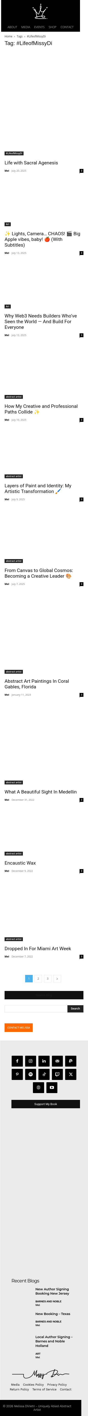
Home (8, 36)
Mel (7, 170)
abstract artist (13, 396)
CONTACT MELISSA (18, 1027)
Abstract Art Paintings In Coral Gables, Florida (37, 684)
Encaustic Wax (20, 863)
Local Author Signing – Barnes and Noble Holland (53, 1341)
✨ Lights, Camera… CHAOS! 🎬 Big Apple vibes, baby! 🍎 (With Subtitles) (42, 239)
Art (7, 224)
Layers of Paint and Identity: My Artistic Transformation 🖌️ (38, 488)
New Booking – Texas (52, 1314)
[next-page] (57, 978)
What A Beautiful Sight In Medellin (41, 792)
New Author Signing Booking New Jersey (52, 1291)
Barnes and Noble (48, 1301)
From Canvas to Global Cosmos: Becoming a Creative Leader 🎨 (39, 573)
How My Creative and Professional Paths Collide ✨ (41, 409)
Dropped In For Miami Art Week (38, 948)
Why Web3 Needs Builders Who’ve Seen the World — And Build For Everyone (41, 321)
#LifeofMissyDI (14, 153)
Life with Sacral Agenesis (31, 163)
